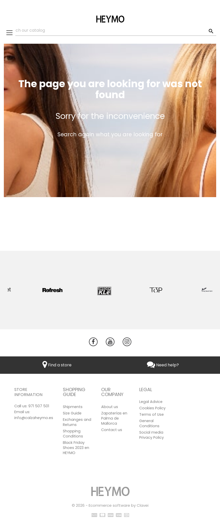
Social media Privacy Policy (151, 435)
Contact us (111, 429)
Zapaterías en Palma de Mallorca (114, 418)
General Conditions (149, 423)
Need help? (163, 365)
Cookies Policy (152, 408)
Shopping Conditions (73, 433)
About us (109, 406)
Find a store (57, 365)
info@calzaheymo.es (33, 417)
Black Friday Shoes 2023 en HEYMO (76, 447)
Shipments (73, 406)
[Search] (110, 30)
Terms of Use (151, 414)
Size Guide (72, 413)
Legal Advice (151, 401)
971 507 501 (38, 406)
